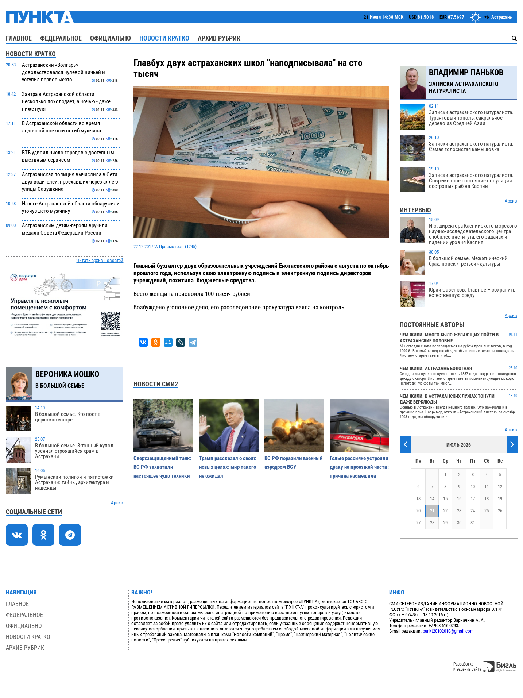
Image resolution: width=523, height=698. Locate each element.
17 (472, 498)
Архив (117, 502)
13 (418, 498)
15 (445, 498)
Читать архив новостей (99, 260)
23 (459, 510)
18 (486, 498)
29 (445, 522)
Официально (110, 38)
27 (418, 522)
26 (500, 510)
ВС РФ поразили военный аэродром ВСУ (293, 462)
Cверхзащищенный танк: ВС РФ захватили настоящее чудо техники (162, 467)
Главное (19, 38)
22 (445, 510)
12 (500, 486)
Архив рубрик (219, 38)
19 (500, 498)
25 (486, 510)
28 (432, 522)
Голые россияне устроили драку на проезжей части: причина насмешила (359, 467)
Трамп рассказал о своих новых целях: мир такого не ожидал (227, 467)
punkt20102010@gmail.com (448, 631)
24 (472, 510)
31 (472, 522)
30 (459, 522)
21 (432, 510)
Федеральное (61, 38)
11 (486, 486)
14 (432, 498)
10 (472, 486)
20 (418, 510)
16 (459, 498)
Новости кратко (164, 38)
